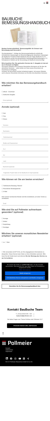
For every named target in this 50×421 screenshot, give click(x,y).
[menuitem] (44, 3)
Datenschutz (9, 350)
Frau (4, 116)
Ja (4, 242)
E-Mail (5, 191)
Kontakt (8, 348)
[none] (44, 3)
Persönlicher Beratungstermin (11, 188)
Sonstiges (6, 227)
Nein (8, 242)
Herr (4, 113)
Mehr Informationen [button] (25, 270)
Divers (5, 119)
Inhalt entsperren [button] (25, 273)
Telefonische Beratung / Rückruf (12, 185)
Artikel (5, 221)
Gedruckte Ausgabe (9, 94)
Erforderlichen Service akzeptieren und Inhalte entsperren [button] (25, 278)
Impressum (9, 351)
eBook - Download (8, 92)
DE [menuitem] (44, 3)
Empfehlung (6, 224)
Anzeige (5, 218)
